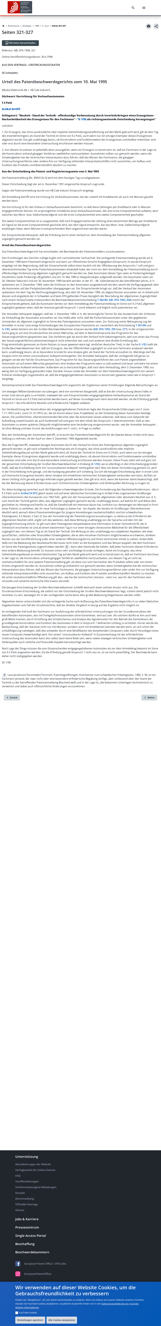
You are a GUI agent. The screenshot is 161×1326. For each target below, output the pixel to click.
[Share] (156, 26)
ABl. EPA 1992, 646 (120, 300)
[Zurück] (12, 697)
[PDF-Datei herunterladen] (20, 43)
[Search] (133, 8)
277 (124, 329)
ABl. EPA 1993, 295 (105, 329)
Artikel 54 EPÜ (11, 109)
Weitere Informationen (27, 1307)
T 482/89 (102, 300)
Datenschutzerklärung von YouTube (119, 1303)
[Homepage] (3, 25)
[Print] (148, 26)
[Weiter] (149, 697)
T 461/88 (141, 325)
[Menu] (144, 8)
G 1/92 (82, 119)
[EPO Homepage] (20, 7)
